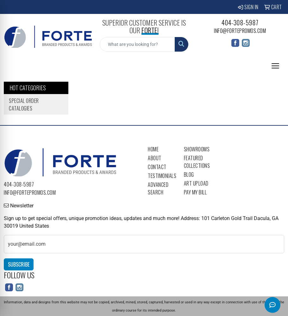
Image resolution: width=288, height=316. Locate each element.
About (154, 158)
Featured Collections (197, 161)
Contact (157, 167)
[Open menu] (275, 66)
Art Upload (196, 183)
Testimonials (162, 176)
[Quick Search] (137, 44)
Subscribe (18, 264)
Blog (189, 174)
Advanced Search (158, 188)
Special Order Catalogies (24, 104)
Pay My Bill (195, 192)
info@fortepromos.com (240, 31)
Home (153, 149)
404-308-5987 (240, 22)
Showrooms (197, 149)
